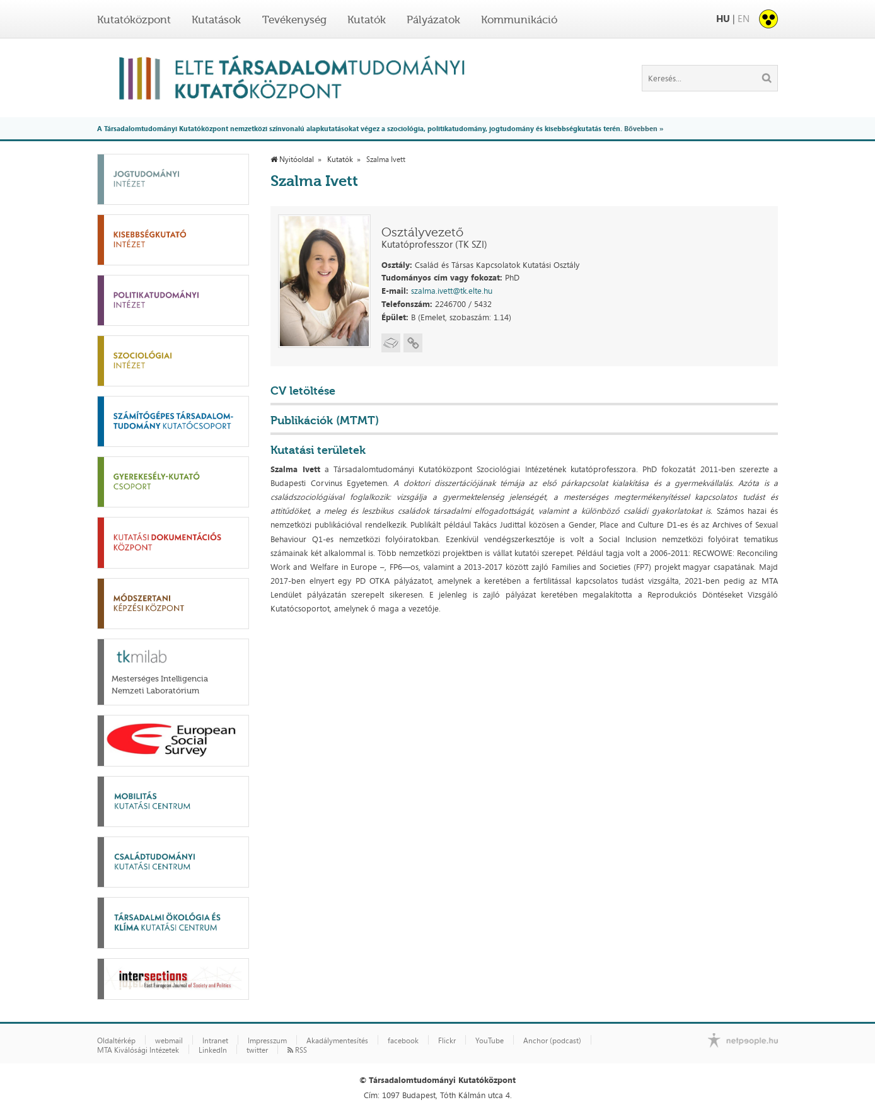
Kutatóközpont (134, 19)
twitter (257, 1050)
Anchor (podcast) (552, 1041)
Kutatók (366, 19)
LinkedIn (213, 1050)
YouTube (489, 1041)
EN (744, 18)
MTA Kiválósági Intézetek (138, 1050)
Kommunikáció (519, 19)
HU (723, 18)
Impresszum (267, 1041)
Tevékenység (294, 19)
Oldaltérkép (116, 1041)
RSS (297, 1050)
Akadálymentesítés (337, 1041)
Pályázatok (433, 19)
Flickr (447, 1041)
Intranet (215, 1041)
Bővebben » (643, 128)
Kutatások (216, 19)
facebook (403, 1041)
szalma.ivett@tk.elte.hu (451, 290)
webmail (169, 1041)
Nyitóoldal (292, 159)
